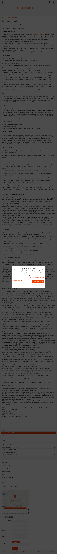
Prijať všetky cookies (38, 281)
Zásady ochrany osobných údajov (36, 277)
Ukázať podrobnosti (17, 280)
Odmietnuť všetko (38, 285)
